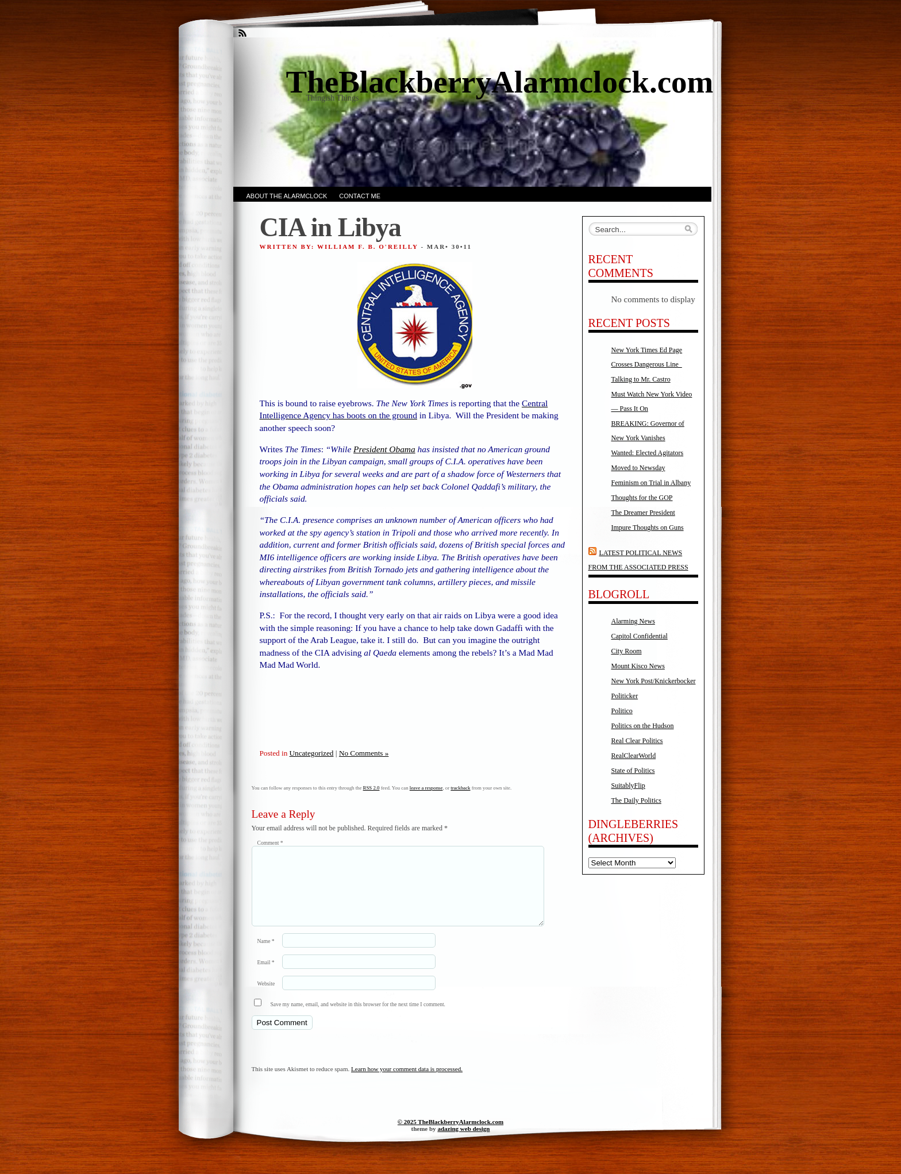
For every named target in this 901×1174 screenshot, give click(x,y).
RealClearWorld (633, 756)
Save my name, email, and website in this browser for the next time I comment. (358, 1018)
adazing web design (463, 1142)
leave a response (426, 788)
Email (266, 976)
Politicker (624, 696)
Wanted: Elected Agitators (647, 453)
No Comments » (363, 753)
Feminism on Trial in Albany (651, 483)
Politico (622, 711)
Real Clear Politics (637, 741)
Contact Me (359, 196)
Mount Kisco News (638, 666)
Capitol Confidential (639, 636)
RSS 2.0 (371, 788)
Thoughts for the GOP (642, 498)
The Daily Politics (636, 800)
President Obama (384, 449)
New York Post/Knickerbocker (653, 681)
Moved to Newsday (638, 468)
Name (266, 955)
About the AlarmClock (287, 196)
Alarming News (633, 621)
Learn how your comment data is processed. (407, 1082)
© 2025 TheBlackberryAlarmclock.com (450, 1135)
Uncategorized (312, 753)
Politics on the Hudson (642, 726)
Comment (270, 843)
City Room (626, 651)
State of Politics (633, 771)
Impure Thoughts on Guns (647, 528)
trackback (460, 788)
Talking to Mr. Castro (641, 379)
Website (266, 997)
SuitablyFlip (628, 786)
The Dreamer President (643, 513)
